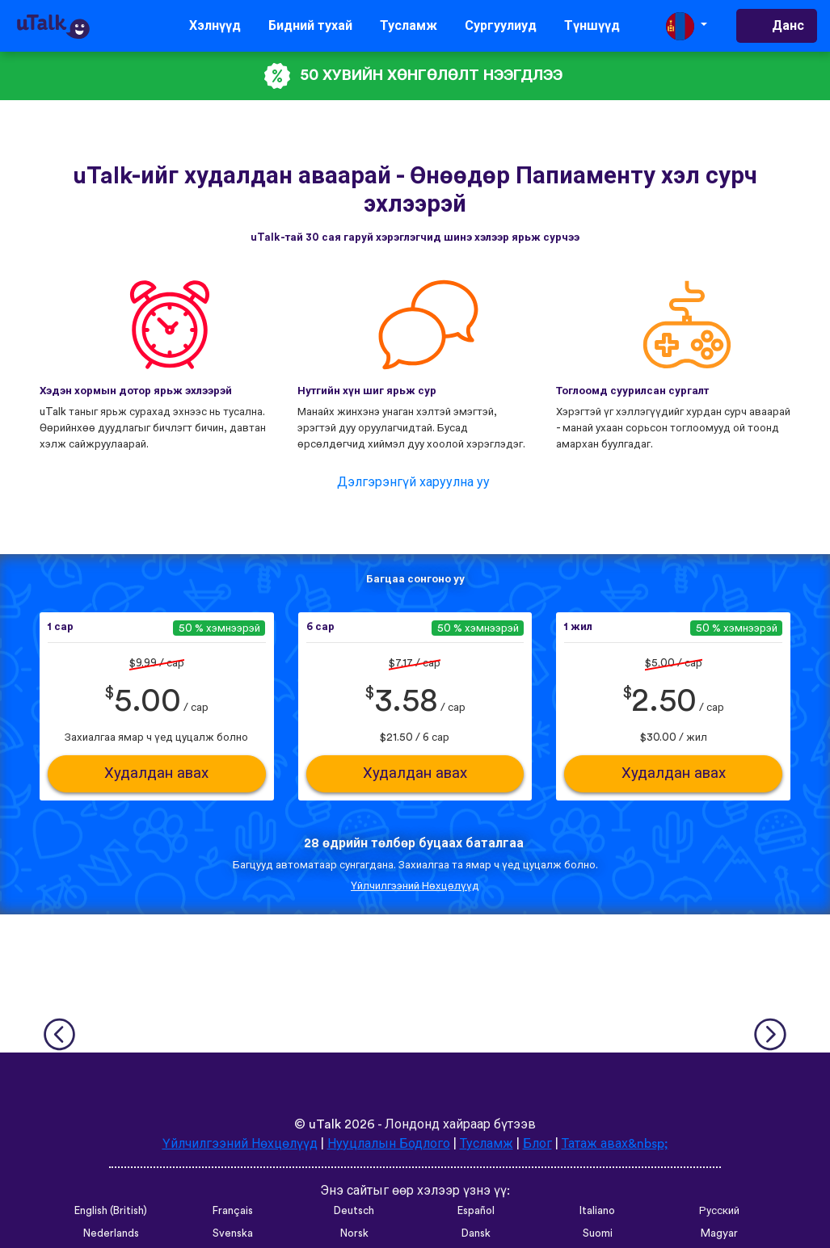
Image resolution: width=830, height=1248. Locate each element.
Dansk (476, 1233)
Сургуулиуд (501, 25)
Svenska (233, 1233)
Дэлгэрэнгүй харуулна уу (413, 482)
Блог (537, 1143)
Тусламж (408, 25)
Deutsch (354, 1210)
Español (476, 1210)
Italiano (597, 1210)
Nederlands (111, 1233)
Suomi (598, 1233)
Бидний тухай (310, 25)
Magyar (719, 1233)
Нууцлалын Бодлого (388, 1143)
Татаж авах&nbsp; (615, 1143)
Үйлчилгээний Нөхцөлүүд (415, 886)
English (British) (110, 1210)
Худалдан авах (156, 773)
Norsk (354, 1233)
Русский (719, 1210)
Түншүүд (592, 25)
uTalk (325, 1124)
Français (233, 1210)
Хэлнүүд (215, 25)
